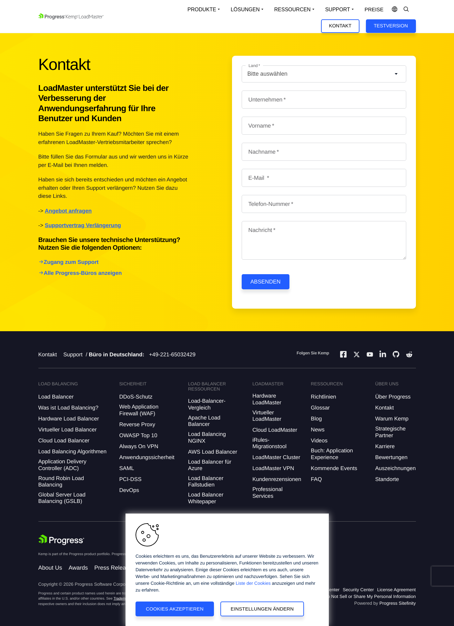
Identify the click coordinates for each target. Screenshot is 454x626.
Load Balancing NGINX (207, 437)
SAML (126, 468)
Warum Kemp (392, 419)
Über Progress (393, 397)
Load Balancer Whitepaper (206, 498)
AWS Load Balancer (212, 452)
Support (73, 355)
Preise (374, 10)
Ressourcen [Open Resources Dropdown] (292, 9)
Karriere (385, 446)
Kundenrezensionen (276, 479)
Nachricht (260, 230)
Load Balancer (56, 397)
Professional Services (267, 492)
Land (252, 65)
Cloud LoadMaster (274, 430)
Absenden (265, 282)
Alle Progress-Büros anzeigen (83, 273)
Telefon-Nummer (269, 204)
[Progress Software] (61, 540)
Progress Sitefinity (397, 603)
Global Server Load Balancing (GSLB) (62, 498)
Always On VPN (138, 446)
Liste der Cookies (253, 583)
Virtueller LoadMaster (266, 415)
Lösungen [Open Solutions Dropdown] (245, 9)
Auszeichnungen (395, 468)
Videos (319, 441)
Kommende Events (334, 468)
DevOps (129, 490)
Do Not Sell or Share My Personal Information (370, 596)
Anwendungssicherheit (147, 457)
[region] (227, 570)
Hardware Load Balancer (68, 419)
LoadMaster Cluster (276, 457)
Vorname (259, 125)
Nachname (262, 152)
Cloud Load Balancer (64, 441)
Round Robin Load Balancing (61, 481)
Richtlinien (323, 397)
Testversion (391, 26)
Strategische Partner (390, 432)
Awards (78, 567)
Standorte (387, 479)
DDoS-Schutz (136, 397)
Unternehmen (265, 99)
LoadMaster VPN (273, 468)
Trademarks (123, 599)
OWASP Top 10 (138, 435)
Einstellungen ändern (262, 609)
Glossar (320, 408)
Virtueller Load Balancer (67, 430)
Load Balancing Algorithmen (72, 451)
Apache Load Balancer (204, 421)
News (318, 430)
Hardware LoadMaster (266, 399)
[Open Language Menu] (394, 9)
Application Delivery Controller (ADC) (62, 464)
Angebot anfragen (68, 211)
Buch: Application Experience (332, 454)
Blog (316, 419)
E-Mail (257, 178)
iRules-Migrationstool (269, 443)
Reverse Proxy (137, 424)
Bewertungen (391, 457)
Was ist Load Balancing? (68, 408)
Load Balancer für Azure (209, 465)
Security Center (358, 589)
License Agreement (396, 589)
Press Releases (114, 567)
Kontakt (340, 26)
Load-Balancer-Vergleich (207, 404)
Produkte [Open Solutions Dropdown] (201, 9)
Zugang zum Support (71, 262)
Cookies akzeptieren (175, 609)
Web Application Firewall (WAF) (139, 410)
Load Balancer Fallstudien (206, 481)
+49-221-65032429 (172, 355)
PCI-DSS (130, 479)
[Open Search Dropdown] (406, 9)
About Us (50, 567)
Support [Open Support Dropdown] (337, 9)
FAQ (316, 479)
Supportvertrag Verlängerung (83, 225)
